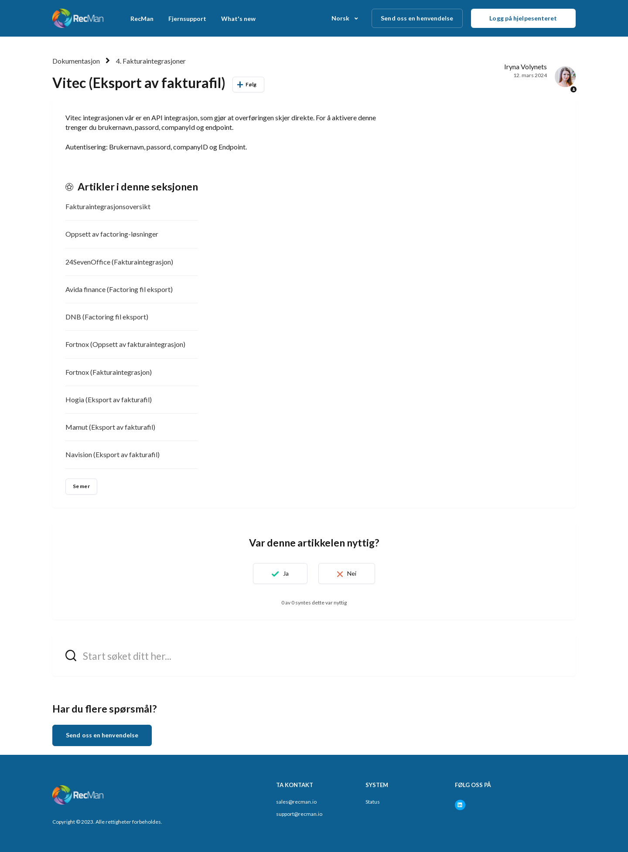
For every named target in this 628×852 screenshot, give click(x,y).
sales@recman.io (296, 801)
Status (372, 801)
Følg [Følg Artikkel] (251, 84)
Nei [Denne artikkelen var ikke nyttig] (351, 573)
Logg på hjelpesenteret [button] (523, 18)
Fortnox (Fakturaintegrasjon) (108, 372)
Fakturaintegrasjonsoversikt (107, 206)
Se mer (81, 486)
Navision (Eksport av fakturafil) (112, 454)
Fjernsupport (187, 18)
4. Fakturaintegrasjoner (151, 61)
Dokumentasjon (76, 61)
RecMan (142, 18)
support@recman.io (299, 814)
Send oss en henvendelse (417, 18)
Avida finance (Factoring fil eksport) (119, 289)
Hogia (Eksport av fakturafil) (108, 399)
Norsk (341, 18)
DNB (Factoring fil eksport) (106, 316)
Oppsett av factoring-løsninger (111, 234)
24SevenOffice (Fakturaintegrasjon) (119, 262)
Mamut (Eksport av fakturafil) (110, 427)
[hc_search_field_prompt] (314, 655)
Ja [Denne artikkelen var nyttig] (286, 573)
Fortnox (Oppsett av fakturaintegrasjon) (125, 344)
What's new (238, 18)
